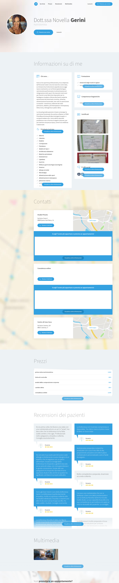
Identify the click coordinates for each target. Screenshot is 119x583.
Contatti (90, 4)
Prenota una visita (103, 4)
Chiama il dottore (46, 225)
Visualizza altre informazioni (52, 131)
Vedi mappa (92, 220)
